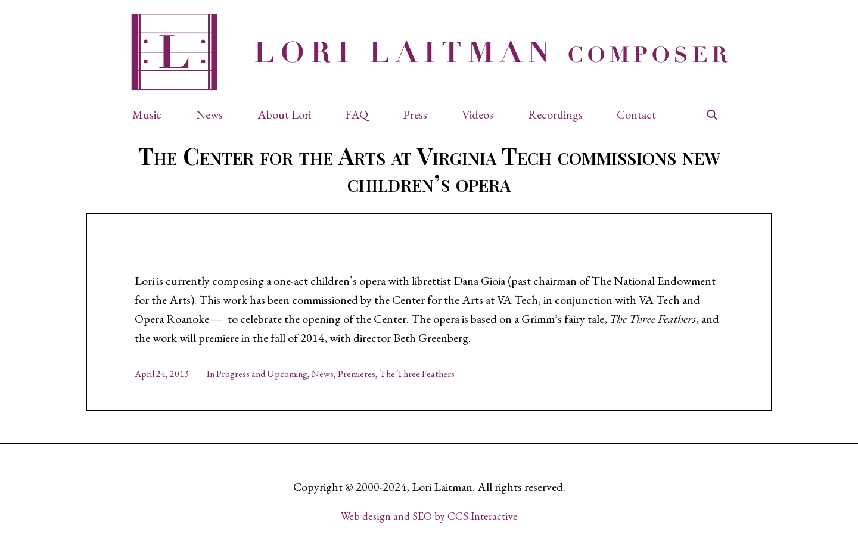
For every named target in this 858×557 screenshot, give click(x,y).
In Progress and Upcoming (257, 374)
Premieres (356, 374)
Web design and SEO (386, 516)
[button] (152, 114)
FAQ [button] (356, 114)
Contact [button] (636, 114)
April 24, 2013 (162, 374)
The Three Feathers (417, 374)
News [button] (209, 114)
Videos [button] (477, 114)
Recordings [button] (555, 114)
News (323, 374)
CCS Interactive (482, 516)
